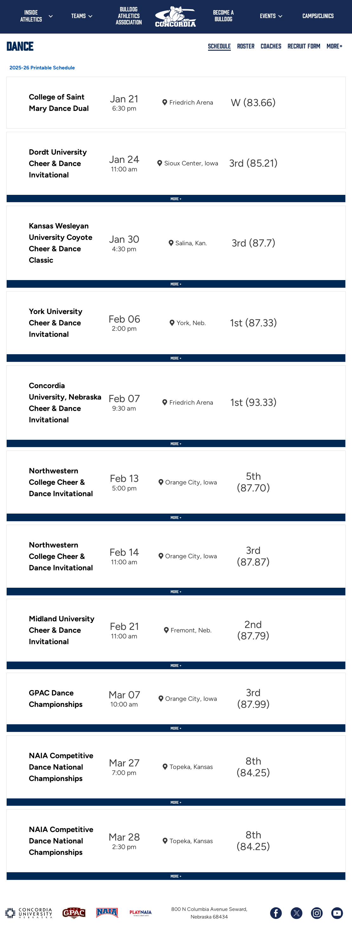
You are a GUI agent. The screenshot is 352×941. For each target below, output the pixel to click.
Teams (78, 15)
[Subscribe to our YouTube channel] (337, 913)
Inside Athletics (31, 15)
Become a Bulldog (223, 15)
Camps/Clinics (318, 15)
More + (176, 198)
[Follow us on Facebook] (276, 913)
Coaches (271, 46)
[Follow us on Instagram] (316, 913)
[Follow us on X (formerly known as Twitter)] (296, 913)
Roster (245, 46)
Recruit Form (304, 46)
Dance (19, 45)
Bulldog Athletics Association (129, 15)
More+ (334, 46)
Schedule (219, 46)
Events (268, 15)
